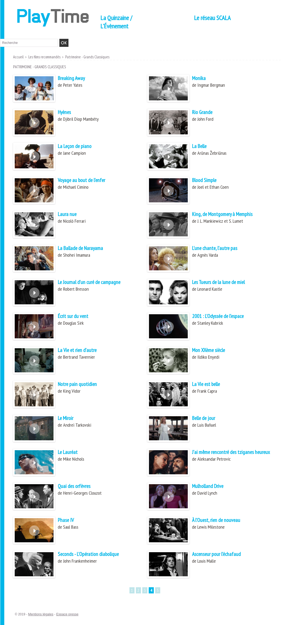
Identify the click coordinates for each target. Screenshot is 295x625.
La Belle (201, 146)
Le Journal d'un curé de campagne (94, 282)
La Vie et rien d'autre (80, 350)
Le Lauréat (70, 452)
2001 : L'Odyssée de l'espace (223, 316)
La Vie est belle (209, 384)
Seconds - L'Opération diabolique (93, 554)
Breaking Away (74, 78)
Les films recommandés (43, 56)
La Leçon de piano (78, 146)
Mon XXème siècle (212, 350)
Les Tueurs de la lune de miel (223, 282)
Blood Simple (206, 180)
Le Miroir (67, 418)
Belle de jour (206, 418)
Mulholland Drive (211, 486)
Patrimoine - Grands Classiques (85, 56)
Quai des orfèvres (77, 486)
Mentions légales (40, 614)
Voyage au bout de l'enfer (86, 180)
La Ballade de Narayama (85, 248)
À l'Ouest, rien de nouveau (220, 520)
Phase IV (67, 520)
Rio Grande (204, 112)
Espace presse (65, 614)
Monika (200, 78)
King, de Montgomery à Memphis (227, 214)
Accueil (18, 56)
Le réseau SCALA (212, 18)
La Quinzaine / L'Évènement (116, 22)
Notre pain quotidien (80, 384)
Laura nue (69, 214)
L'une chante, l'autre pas (218, 248)
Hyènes (66, 112)
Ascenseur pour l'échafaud (220, 554)
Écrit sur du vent (76, 316)
